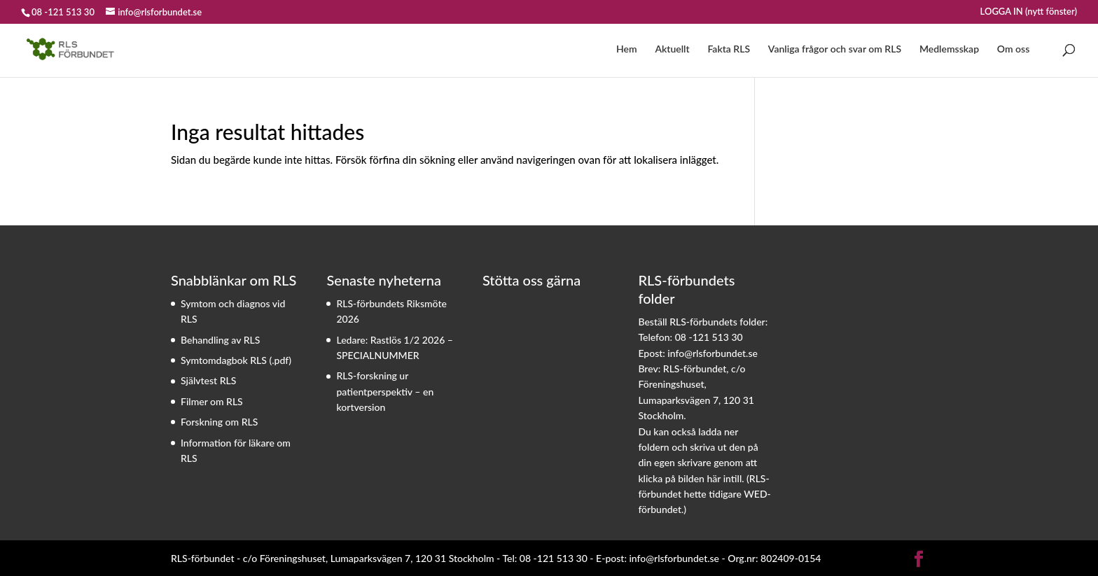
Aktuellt (672, 49)
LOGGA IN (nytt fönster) (1028, 12)
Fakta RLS (728, 49)
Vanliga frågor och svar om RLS (834, 49)
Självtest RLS (208, 380)
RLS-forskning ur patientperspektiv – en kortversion (384, 391)
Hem (626, 49)
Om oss (1013, 49)
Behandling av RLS (220, 340)
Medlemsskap (949, 49)
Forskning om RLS (219, 422)
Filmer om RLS (212, 401)
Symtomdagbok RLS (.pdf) (236, 360)
